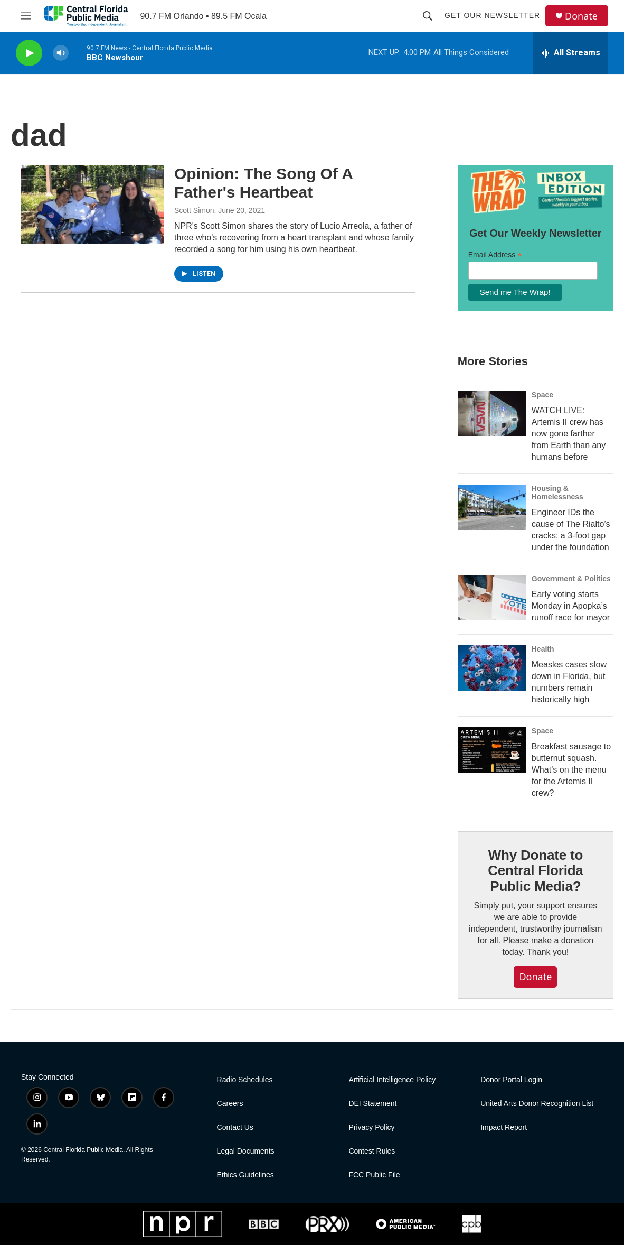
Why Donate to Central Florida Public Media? (535, 871)
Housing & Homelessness (557, 492)
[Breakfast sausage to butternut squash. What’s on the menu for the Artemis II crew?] (492, 750)
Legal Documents (246, 1151)
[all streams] (570, 53)
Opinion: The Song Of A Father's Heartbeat (263, 183)
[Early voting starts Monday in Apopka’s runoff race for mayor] (492, 597)
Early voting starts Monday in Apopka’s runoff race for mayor (571, 606)
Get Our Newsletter (492, 15)
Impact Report (503, 1127)
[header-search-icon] (428, 16)
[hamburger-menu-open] (26, 15)
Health (543, 649)
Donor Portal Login (511, 1080)
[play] (29, 53)
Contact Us (235, 1127)
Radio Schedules (245, 1080)
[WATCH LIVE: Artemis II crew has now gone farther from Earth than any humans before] (492, 413)
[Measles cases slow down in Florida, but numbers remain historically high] (492, 668)
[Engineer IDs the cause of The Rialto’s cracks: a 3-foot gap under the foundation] (492, 507)
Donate (581, 16)
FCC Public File (374, 1175)
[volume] (61, 53)
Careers (230, 1104)
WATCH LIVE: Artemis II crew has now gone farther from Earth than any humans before (569, 433)
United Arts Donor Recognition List (536, 1104)
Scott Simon (194, 210)
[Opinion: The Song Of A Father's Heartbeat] (92, 204)
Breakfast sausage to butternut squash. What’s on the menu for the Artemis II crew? (571, 769)
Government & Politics (571, 578)
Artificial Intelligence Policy (392, 1080)
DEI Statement (372, 1104)
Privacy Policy (371, 1127)
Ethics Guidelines (245, 1175)
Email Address (495, 255)
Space (542, 395)
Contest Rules (371, 1151)
